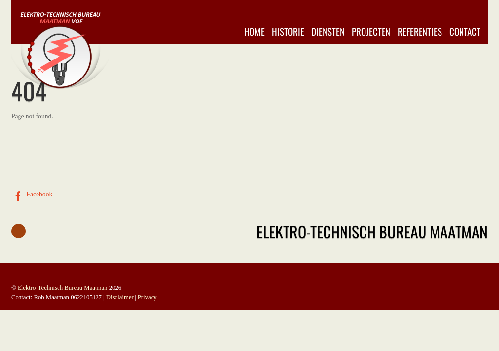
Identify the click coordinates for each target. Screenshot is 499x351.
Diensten (328, 31)
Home (254, 31)
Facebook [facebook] (31, 194)
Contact (464, 31)
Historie (288, 31)
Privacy (147, 297)
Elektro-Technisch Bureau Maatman (63, 287)
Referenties (420, 31)
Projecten (371, 31)
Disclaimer (120, 297)
